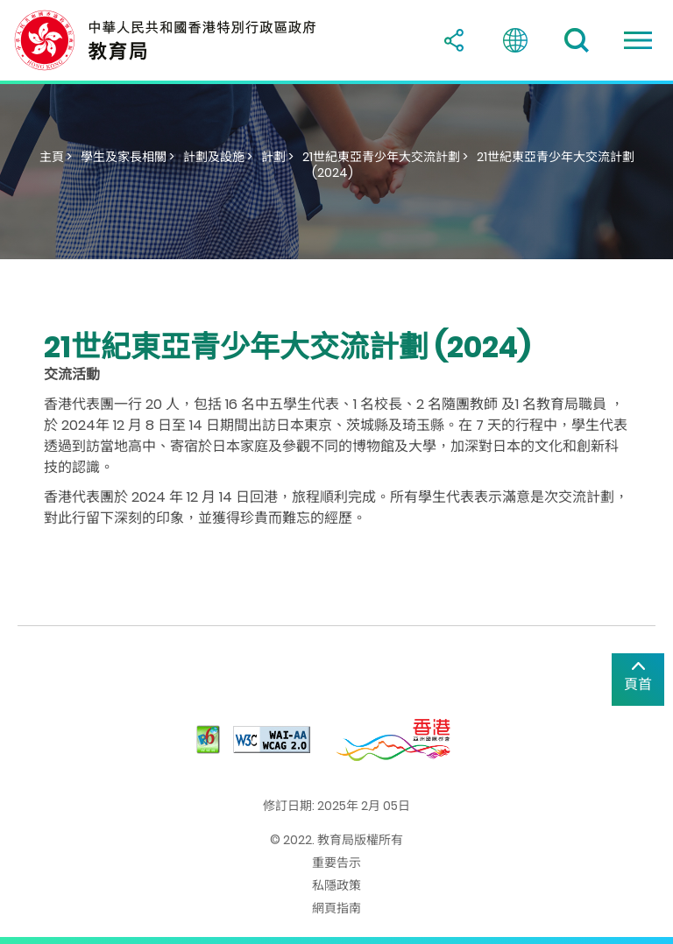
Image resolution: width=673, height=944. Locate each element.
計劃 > (277, 157)
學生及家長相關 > (127, 157)
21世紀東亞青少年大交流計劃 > (385, 157)
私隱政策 (336, 885)
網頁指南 (336, 908)
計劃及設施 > (217, 157)
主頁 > (55, 157)
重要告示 (336, 862)
